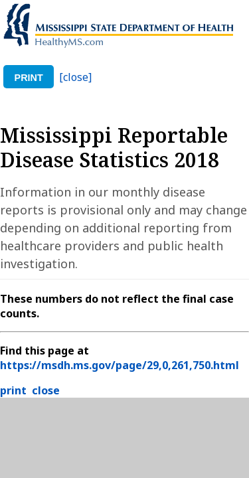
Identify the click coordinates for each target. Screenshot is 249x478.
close (46, 390)
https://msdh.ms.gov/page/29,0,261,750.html (119, 365)
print (29, 77)
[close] (75, 77)
